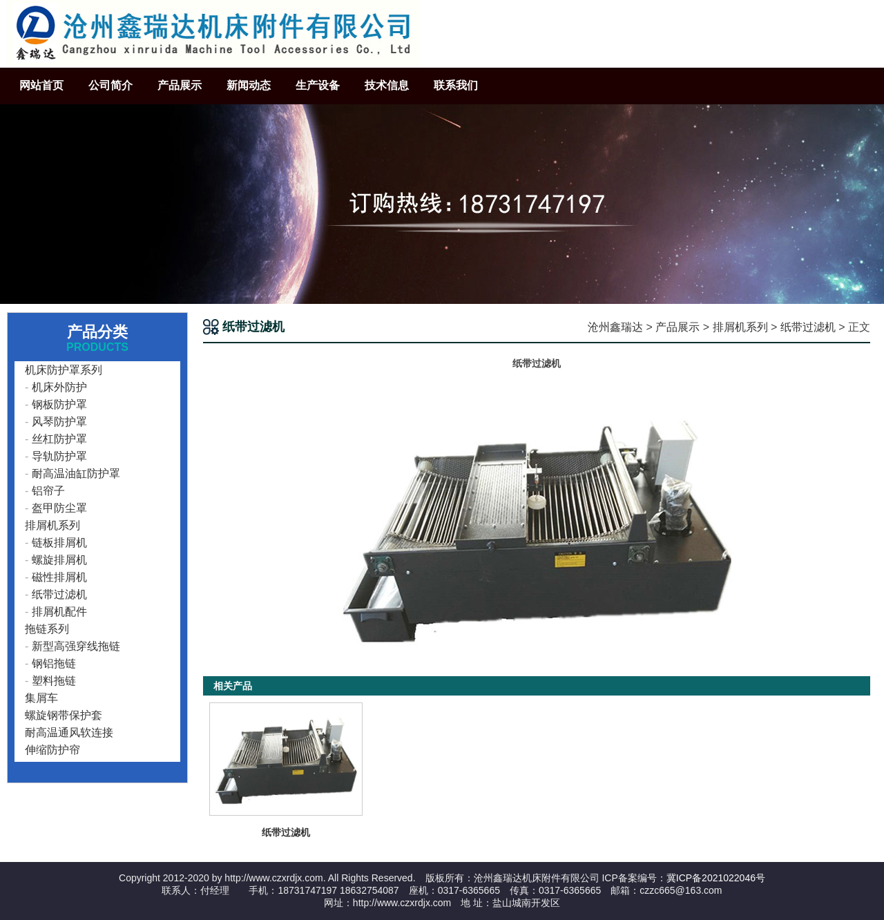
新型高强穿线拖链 (76, 646)
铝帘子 (48, 491)
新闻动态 (249, 85)
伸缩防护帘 (52, 750)
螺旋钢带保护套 (63, 715)
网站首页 (41, 85)
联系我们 (456, 85)
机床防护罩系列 (63, 370)
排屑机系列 (740, 327)
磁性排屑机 (59, 577)
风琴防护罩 (59, 422)
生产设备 (318, 85)
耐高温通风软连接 (69, 732)
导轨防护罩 (59, 456)
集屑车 (41, 698)
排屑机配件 (59, 611)
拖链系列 (47, 629)
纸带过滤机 (808, 327)
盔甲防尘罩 (59, 508)
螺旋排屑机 (59, 560)
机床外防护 (59, 387)
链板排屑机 (59, 542)
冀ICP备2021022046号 (715, 877)
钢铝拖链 (54, 663)
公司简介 (110, 85)
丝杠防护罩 (59, 439)
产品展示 (179, 85)
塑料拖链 (54, 681)
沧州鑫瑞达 (615, 327)
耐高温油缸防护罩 (76, 473)
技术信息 (387, 85)
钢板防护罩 (59, 404)
